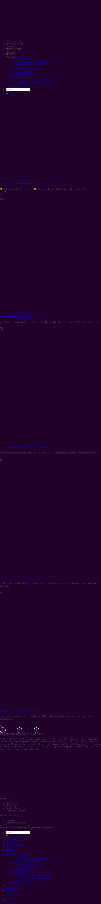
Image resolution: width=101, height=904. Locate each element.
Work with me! (12, 890)
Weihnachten (82, 741)
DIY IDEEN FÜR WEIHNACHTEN (33, 878)
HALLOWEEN (18, 74)
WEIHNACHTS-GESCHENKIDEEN (34, 79)
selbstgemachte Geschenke (60, 741)
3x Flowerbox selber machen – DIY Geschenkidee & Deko (23, 317)
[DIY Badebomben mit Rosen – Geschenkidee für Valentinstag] (42, 442)
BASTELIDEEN (13, 41)
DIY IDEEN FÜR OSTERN (29, 69)
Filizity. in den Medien (16, 811)
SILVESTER (17, 883)
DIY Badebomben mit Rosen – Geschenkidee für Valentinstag (24, 447)
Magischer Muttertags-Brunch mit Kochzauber (18, 711)
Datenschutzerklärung (15, 823)
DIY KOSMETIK (14, 49)
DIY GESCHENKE (14, 44)
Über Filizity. (11, 803)
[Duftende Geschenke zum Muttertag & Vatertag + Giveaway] (42, 572)
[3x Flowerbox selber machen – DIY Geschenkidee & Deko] (42, 311)
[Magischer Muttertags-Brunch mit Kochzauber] (42, 705)
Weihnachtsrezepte (8, 746)
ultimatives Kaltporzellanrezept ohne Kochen (61, 746)
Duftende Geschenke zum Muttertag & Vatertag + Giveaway (24, 578)
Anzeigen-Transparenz (16, 808)
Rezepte (26, 739)
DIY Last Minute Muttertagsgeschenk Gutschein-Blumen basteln (25, 183)
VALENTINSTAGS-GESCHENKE (33, 62)
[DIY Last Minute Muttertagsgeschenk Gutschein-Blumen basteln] (39, 178)
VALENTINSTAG (19, 59)
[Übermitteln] (7, 835)
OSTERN (15, 67)
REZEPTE (10, 54)
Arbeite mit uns (13, 805)
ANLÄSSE (11, 57)
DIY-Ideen (13, 739)
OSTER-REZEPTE (25, 72)
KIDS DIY (10, 52)
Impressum (11, 820)
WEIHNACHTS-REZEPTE (29, 880)
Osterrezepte (27, 746)
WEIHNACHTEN (19, 77)
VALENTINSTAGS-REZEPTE (31, 64)
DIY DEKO (11, 47)
